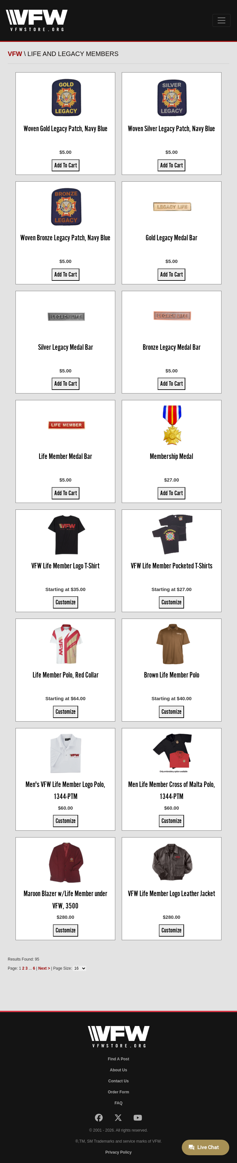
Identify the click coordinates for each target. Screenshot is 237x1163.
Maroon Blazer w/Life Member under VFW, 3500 (65, 899)
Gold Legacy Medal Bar (171, 238)
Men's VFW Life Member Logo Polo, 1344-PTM (65, 790)
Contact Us (118, 1081)
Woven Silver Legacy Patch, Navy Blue (171, 128)
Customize (66, 602)
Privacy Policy (118, 1152)
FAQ (119, 1103)
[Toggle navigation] (221, 20)
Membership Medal (171, 456)
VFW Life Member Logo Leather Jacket (171, 893)
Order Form (118, 1092)
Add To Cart (65, 165)
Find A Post (118, 1059)
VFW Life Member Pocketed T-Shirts (171, 566)
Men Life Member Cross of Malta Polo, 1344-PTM (171, 790)
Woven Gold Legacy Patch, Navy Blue (66, 128)
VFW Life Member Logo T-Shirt (65, 566)
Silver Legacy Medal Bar (65, 347)
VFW (15, 53)
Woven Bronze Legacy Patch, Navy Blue (65, 238)
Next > (44, 968)
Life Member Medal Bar (65, 456)
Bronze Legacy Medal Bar (172, 347)
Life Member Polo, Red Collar (65, 675)
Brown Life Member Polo (171, 675)
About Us (118, 1070)
